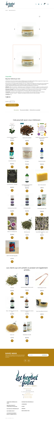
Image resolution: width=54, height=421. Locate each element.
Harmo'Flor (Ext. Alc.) (12, 161)
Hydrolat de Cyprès (41, 161)
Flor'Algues (27, 161)
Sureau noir (12, 334)
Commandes (24, 404)
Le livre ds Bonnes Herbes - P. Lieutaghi (12, 138)
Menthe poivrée (27, 232)
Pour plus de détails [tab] (24, 110)
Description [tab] (16, 110)
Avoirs (23, 406)
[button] (41, 4)
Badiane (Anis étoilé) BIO (27, 137)
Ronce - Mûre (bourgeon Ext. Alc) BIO (12, 311)
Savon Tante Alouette (42, 185)
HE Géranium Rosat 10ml (12, 208)
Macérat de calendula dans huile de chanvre (27, 311)
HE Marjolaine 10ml (27, 208)
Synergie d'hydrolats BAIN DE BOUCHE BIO (27, 185)
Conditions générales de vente (12, 402)
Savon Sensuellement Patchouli (41, 311)
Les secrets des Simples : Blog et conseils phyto (12, 414)
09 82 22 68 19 (28, 393)
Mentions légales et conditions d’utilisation (12, 406)
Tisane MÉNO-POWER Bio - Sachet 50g (42, 232)
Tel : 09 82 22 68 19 (41, 414)
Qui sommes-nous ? (11, 411)
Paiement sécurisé (41, 402)
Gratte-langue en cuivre (42, 287)
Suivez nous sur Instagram (28, 397)
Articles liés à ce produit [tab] (35, 110)
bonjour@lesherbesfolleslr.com (28, 394)
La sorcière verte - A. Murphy (12, 184)
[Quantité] (12, 101)
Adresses (23, 408)
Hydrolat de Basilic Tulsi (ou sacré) (27, 287)
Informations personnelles (27, 402)
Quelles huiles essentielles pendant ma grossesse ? (42, 138)
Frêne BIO (12, 287)
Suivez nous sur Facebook (28, 396)
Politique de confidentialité (13, 408)
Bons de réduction (25, 410)
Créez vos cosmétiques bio (12, 231)
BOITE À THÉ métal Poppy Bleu (12, 255)
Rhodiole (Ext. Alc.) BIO (27, 334)
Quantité (7, 101)
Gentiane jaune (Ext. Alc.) (42, 208)
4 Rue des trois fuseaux (28, 388)
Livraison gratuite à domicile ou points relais (43, 408)
